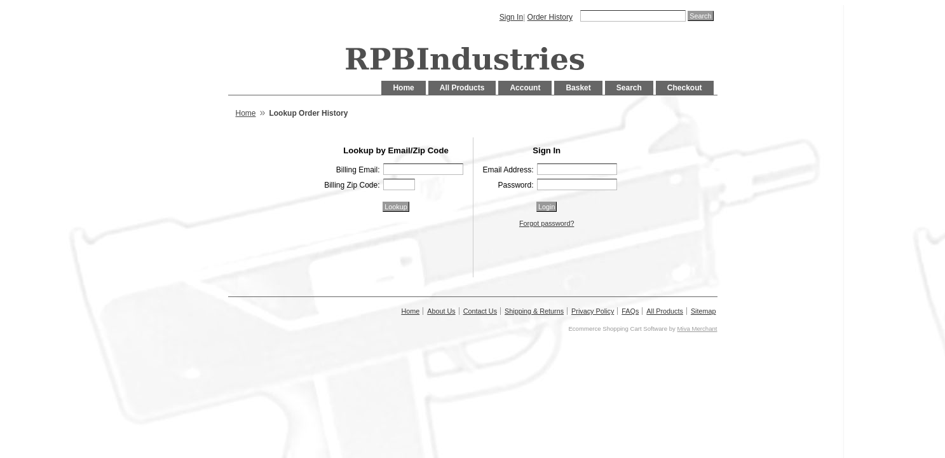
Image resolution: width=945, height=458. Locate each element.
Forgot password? (546, 223)
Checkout (684, 87)
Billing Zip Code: (351, 185)
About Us (441, 311)
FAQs (630, 311)
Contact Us (480, 311)
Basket (578, 87)
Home (403, 87)
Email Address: (507, 169)
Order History (550, 17)
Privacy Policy (592, 311)
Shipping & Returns (534, 311)
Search (629, 87)
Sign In (511, 17)
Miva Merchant (697, 328)
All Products (462, 87)
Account (525, 87)
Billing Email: (358, 169)
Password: (515, 185)
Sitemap (703, 311)
